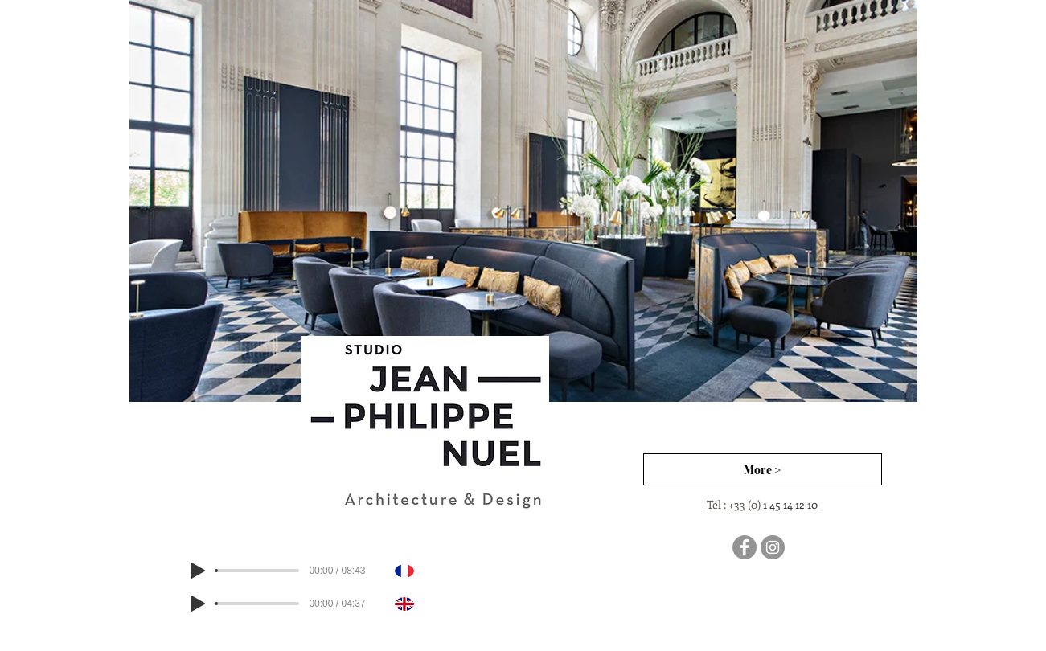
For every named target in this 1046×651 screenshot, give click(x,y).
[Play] (198, 571)
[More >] (762, 469)
